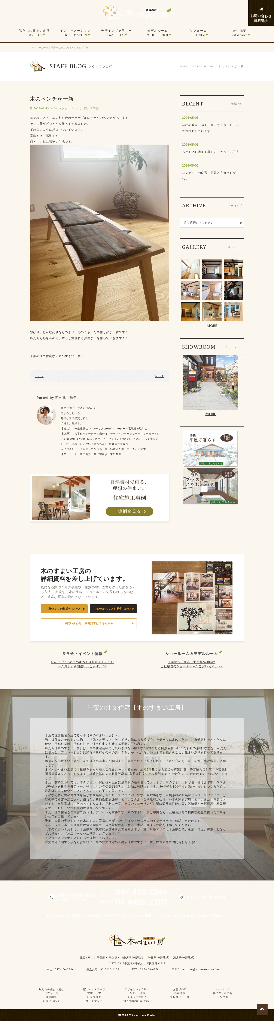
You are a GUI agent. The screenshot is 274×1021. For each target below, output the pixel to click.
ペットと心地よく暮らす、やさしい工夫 (210, 152)
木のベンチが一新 (231, 66)
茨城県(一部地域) (184, 957)
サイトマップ (94, 1001)
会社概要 (239, 32)
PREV (39, 376)
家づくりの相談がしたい (64, 609)
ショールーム (222, 989)
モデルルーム (157, 32)
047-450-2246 (64, 969)
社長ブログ (94, 997)
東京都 (113, 957)
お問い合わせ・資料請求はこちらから (88, 623)
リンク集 (222, 997)
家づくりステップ (94, 989)
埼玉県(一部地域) (159, 957)
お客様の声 (180, 989)
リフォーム (198, 32)
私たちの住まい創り (34, 32)
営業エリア (86, 957)
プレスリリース (179, 997)
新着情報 (179, 993)
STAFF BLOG (203, 66)
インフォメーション (75, 32)
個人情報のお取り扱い (137, 1001)
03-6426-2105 (109, 969)
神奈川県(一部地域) (132, 957)
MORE (212, 326)
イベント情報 (137, 993)
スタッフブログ (68, 108)
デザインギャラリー (116, 32)
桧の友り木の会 (222, 993)
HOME (182, 66)
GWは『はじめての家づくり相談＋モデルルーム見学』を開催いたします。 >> (82, 664)
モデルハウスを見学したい (113, 609)
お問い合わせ (51, 1001)
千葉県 (101, 957)
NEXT (159, 376)
